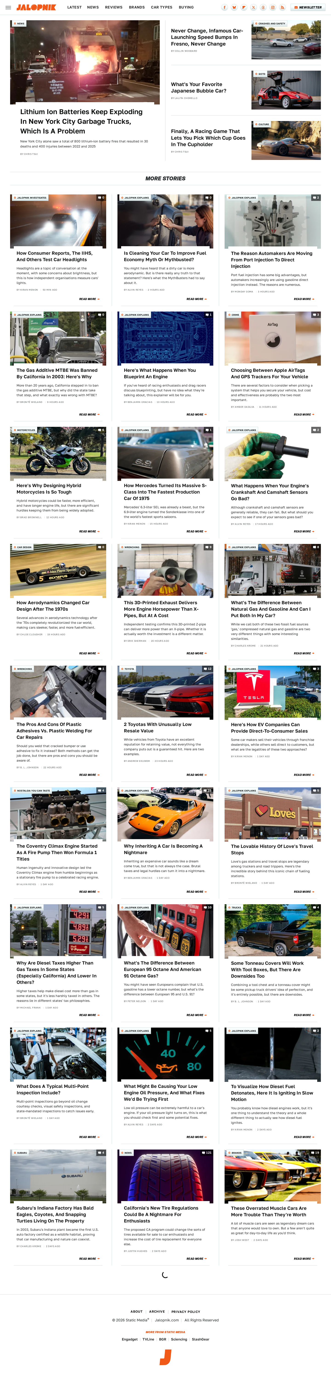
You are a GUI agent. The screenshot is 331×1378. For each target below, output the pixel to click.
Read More (87, 299)
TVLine (148, 1339)
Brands (137, 7)
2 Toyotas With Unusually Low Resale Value (158, 728)
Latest (74, 7)
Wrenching (132, 547)
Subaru (22, 1152)
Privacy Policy (185, 1312)
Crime (235, 314)
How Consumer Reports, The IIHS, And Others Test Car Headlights (55, 256)
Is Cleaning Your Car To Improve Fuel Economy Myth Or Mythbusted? (165, 256)
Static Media (136, 1320)
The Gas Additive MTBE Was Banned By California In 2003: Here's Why (57, 373)
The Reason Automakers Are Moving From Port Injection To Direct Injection (271, 260)
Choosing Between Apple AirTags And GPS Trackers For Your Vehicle (269, 373)
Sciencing (179, 1339)
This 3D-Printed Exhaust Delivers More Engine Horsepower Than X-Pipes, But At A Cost (161, 609)
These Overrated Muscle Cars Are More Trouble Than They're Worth (269, 1211)
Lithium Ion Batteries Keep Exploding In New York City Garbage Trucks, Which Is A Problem (81, 121)
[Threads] (263, 7)
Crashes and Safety (272, 23)
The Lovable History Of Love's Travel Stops (272, 849)
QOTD (262, 73)
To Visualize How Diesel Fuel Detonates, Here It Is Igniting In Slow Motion (272, 1093)
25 (210, 790)
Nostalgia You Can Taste (33, 790)
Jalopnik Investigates (31, 197)
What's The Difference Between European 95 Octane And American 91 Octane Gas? (162, 969)
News (93, 7)
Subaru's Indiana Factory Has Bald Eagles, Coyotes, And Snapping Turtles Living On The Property (55, 1214)
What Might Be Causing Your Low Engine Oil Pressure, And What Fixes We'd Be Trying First (164, 1092)
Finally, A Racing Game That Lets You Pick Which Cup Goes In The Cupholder (208, 137)
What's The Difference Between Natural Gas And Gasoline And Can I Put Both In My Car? (271, 609)
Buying (186, 7)
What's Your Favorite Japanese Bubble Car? (198, 87)
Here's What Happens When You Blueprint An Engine (160, 373)
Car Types (162, 7)
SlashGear (200, 1339)
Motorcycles (26, 430)
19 (317, 1152)
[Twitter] (253, 7)
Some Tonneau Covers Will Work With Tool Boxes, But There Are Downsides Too (267, 969)
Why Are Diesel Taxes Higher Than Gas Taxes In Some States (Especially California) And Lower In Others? (57, 972)
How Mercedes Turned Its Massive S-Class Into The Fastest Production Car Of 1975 (165, 492)
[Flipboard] (243, 7)
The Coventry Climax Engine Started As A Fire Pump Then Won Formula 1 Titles (57, 852)
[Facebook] (224, 7)
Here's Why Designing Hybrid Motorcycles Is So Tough (49, 489)
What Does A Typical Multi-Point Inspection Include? (53, 1089)
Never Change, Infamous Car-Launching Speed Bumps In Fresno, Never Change (207, 37)
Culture (264, 124)
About (137, 1311)
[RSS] (282, 7)
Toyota (129, 668)
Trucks (236, 907)
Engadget (130, 1339)
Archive (157, 1311)
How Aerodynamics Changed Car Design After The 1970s (53, 606)
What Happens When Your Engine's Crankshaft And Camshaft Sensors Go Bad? (270, 492)
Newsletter (308, 7)
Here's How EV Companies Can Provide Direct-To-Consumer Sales (269, 728)
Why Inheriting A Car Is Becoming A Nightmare (163, 849)
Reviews (114, 7)
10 (210, 907)
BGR (162, 1339)
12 (210, 669)
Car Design (24, 547)
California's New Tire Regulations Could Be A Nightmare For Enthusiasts (161, 1214)
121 (208, 1152)
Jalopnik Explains (137, 197)
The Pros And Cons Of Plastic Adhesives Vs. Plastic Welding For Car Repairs (54, 731)
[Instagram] (272, 7)
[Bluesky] (234, 7)
